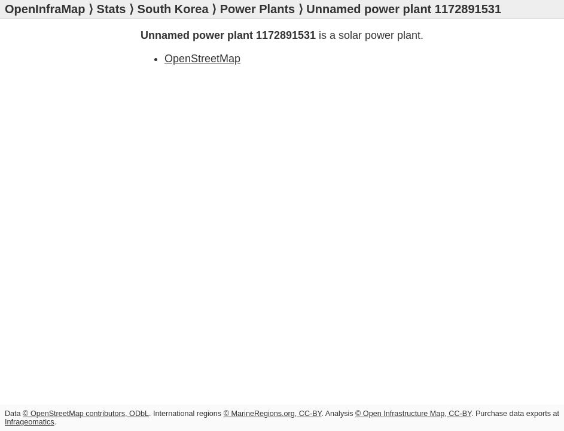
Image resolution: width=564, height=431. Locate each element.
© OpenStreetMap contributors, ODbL (86, 413)
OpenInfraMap (45, 9)
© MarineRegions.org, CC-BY (273, 413)
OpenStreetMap (202, 59)
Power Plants (257, 9)
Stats (111, 9)
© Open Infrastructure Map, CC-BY (413, 413)
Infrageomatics (29, 422)
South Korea (173, 9)
